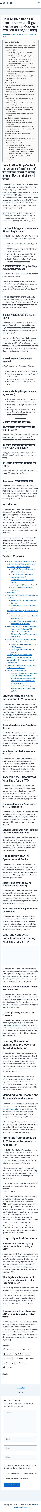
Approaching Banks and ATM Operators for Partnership (20, 110)
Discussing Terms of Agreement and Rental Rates (20, 114)
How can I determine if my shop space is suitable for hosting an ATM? (20, 146)
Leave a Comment (8, 34)
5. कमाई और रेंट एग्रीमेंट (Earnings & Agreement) (22, 63)
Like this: (11, 157)
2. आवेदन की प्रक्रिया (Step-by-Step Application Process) (22, 56)
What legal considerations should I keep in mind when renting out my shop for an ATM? (22, 150)
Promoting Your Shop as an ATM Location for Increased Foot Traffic (20, 139)
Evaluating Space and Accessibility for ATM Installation (20, 100)
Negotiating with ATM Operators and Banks (19, 107)
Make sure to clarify (14, 1025)
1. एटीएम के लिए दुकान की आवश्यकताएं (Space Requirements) (22, 53)
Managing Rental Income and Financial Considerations (17, 135)
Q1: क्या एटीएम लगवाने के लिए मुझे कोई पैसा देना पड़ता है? (21, 69)
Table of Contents (11, 83)
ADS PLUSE (6, 3)
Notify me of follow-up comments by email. (21, 1473)
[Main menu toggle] (38, 3)
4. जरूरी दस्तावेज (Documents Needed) (20, 61)
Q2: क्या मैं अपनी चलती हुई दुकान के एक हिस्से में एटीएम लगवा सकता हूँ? (21, 73)
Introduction (9, 80)
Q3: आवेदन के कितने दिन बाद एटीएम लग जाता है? (20, 76)
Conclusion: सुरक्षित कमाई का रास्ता (17, 78)
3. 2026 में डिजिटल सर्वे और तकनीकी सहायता (21, 59)
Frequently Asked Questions (15, 143)
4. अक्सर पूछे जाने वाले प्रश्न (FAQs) (17, 65)
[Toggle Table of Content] (33, 42)
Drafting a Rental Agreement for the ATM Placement (20, 123)
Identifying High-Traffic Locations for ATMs (20, 92)
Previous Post (20, 1388)
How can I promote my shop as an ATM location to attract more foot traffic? (20, 154)
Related (11, 160)
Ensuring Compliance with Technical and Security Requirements (20, 104)
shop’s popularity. (12, 1109)
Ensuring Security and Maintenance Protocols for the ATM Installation (19, 130)
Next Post (20, 1392)
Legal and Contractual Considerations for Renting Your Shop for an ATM (18, 119)
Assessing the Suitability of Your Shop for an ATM (19, 95)
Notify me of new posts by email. (17, 1479)
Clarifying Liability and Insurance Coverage (20, 126)
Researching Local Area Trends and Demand (21, 90)
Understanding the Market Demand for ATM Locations (19, 86)
